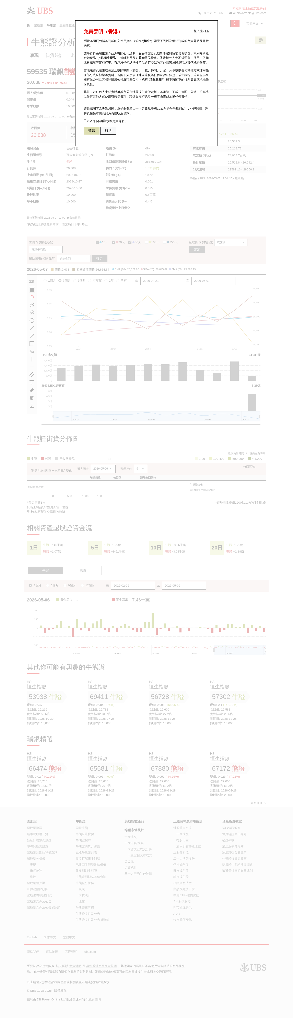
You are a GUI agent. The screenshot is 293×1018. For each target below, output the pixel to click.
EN (207, 31)
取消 (108, 130)
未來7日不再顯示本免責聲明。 (106, 121)
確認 (91, 130)
